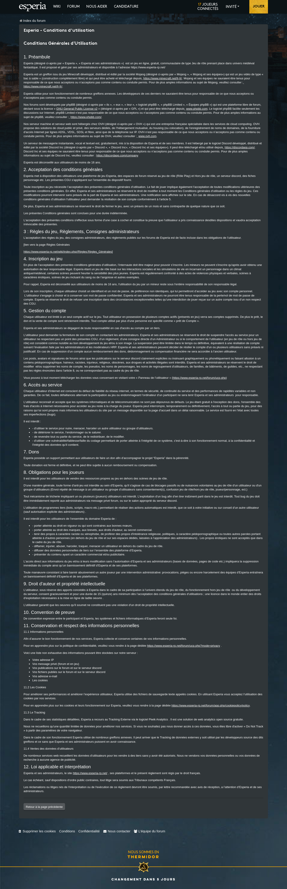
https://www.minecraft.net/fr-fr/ (162, 78)
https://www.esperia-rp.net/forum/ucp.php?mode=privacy (183, 645)
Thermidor (143, 856)
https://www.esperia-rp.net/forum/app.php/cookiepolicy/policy (211, 705)
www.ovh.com (147, 136)
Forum (73, 6)
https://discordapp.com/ (240, 147)
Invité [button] (231, 7)
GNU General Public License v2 (77, 108)
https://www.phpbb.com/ (86, 117)
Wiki (57, 6)
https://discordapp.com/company (117, 155)
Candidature (126, 6)
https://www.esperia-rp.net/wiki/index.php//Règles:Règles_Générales (68, 251)
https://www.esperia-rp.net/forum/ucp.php (199, 377)
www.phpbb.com (196, 108)
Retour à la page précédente (44, 807)
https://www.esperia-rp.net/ (90, 773)
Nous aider (96, 6)
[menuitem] (37, 831)
